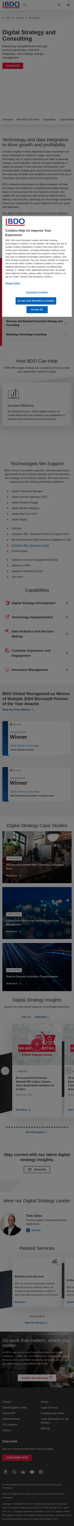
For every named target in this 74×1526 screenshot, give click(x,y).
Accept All (37, 309)
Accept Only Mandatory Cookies (35, 300)
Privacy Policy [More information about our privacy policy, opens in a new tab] (12, 283)
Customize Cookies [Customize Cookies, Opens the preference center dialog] (37, 292)
